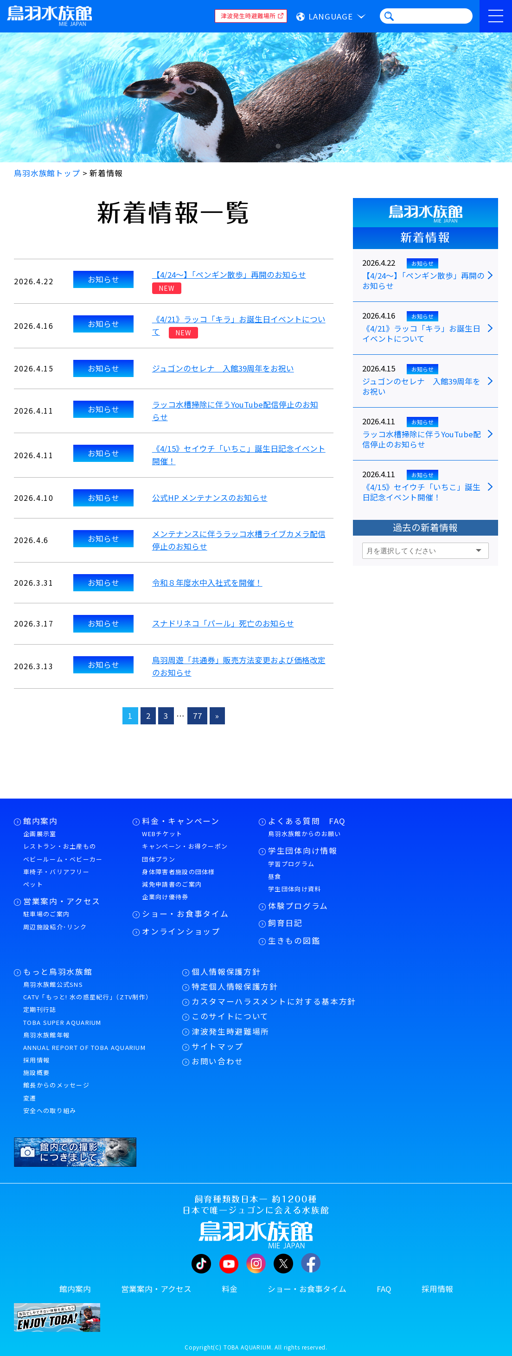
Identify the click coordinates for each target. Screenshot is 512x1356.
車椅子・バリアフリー (56, 871)
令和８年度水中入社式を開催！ (207, 582)
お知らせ (103, 279)
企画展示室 (40, 833)
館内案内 (40, 820)
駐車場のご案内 (46, 913)
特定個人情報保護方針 (235, 986)
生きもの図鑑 (294, 940)
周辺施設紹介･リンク (55, 926)
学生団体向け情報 (302, 850)
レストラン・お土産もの (59, 846)
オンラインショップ (181, 931)
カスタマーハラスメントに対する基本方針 (274, 1001)
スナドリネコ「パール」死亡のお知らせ (223, 623)
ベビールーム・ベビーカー (63, 859)
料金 (229, 1288)
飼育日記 (285, 922)
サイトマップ (217, 1046)
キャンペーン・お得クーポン (185, 846)
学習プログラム (291, 863)
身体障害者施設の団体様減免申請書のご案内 (178, 878)
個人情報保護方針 (226, 971)
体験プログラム (298, 905)
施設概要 (36, 1072)
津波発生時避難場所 (230, 1031)
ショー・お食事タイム (185, 913)
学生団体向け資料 (294, 888)
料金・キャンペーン (180, 820)
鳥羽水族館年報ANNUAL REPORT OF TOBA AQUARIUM (84, 1041)
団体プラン (158, 859)
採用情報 (36, 1059)
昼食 (275, 876)
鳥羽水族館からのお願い (304, 833)
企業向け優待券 (165, 896)
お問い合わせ (217, 1061)
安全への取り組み (49, 1110)
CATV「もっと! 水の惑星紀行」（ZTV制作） (87, 996)
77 (197, 715)
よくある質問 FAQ (307, 820)
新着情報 (425, 237)
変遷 (30, 1098)
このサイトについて (230, 1016)
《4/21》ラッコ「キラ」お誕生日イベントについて (421, 334)
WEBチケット (162, 833)
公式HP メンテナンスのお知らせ (210, 497)
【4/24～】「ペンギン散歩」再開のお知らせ (229, 274)
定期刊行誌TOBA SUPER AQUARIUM (62, 1015)
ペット (33, 884)
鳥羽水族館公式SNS (53, 984)
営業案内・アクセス (62, 901)
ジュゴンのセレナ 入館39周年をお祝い (223, 368)
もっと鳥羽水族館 (57, 971)
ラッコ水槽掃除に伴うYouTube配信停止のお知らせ (421, 439)
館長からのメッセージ (56, 1085)
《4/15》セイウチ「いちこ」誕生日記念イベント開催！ (421, 492)
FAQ (384, 1288)
